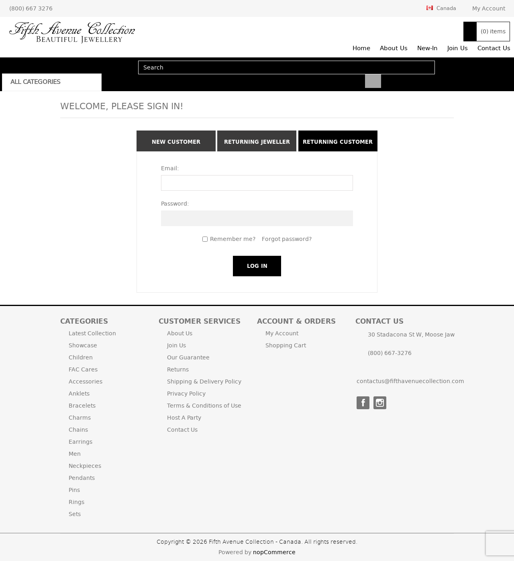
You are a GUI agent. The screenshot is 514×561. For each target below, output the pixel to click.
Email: (170, 168)
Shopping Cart (285, 345)
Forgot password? (287, 239)
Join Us (176, 345)
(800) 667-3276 (390, 353)
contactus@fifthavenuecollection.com (410, 381)
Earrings (80, 442)
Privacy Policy (186, 393)
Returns (178, 369)
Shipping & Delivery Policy (204, 381)
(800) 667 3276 (31, 8)
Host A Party (184, 417)
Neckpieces (85, 466)
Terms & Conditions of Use (204, 405)
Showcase (83, 345)
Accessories (85, 381)
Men (75, 454)
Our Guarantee (188, 357)
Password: (175, 203)
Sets (75, 514)
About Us (179, 333)
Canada (441, 8)
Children (81, 357)
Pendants (82, 478)
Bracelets (82, 405)
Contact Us (182, 430)
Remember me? (232, 239)
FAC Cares (83, 369)
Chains (78, 430)
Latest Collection (92, 333)
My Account (488, 8)
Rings (76, 502)
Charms (80, 417)
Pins (74, 490)
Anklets (79, 393)
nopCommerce (274, 552)
